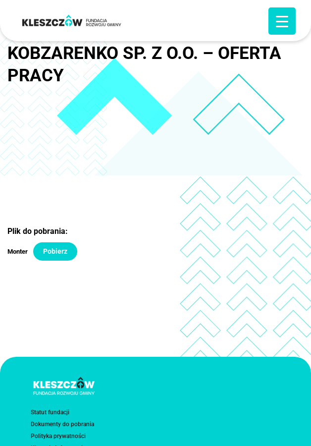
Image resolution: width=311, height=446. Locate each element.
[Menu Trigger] (282, 21)
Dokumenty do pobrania (62, 424)
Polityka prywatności (58, 436)
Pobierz (55, 251)
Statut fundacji (50, 412)
